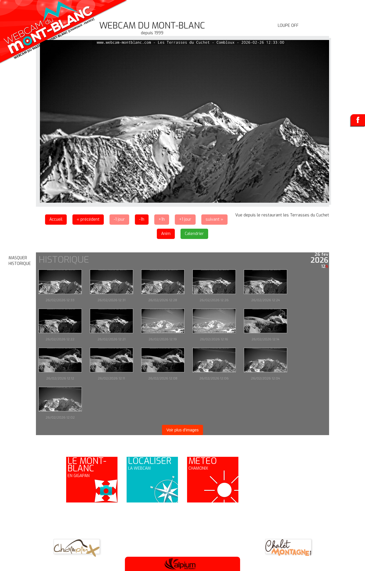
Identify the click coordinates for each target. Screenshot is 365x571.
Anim (166, 233)
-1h (141, 219)
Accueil (55, 219)
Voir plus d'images (182, 430)
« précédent (88, 219)
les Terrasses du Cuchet (306, 215)
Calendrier (194, 233)
